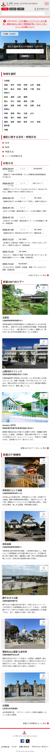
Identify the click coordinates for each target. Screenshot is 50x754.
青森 (6, 85)
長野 (12, 97)
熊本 (25, 122)
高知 (25, 117)
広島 (25, 113)
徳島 (6, 117)
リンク (14, 747)
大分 (32, 122)
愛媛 (19, 117)
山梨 (19, 97)
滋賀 (12, 105)
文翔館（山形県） (10, 34)
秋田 (25, 85)
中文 (20, 9)
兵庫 (32, 105)
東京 (6, 89)
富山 (6, 101)
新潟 (6, 97)
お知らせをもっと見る (37, 275)
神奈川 (7, 93)
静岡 (25, 97)
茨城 (19, 89)
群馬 (25, 89)
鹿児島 (7, 125)
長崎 (19, 122)
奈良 (38, 105)
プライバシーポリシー (40, 747)
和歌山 (7, 109)
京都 (19, 105)
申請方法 (9, 151)
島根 (12, 113)
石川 (12, 101)
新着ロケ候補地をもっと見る (34, 723)
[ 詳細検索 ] (25, 56)
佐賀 (12, 122)
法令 (7, 142)
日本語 (5, 9)
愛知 (25, 101)
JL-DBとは (5, 747)
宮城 (19, 85)
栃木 (12, 89)
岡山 (19, 113)
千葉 (32, 89)
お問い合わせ (24, 747)
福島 (38, 85)
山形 (32, 85)
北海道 (7, 80)
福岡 (6, 122)
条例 (7, 147)
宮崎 (38, 122)
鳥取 (6, 113)
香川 (12, 117)
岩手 (12, 85)
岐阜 (19, 101)
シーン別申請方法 (13, 156)
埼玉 (38, 89)
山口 (32, 113)
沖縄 (6, 129)
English (13, 9)
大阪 (25, 105)
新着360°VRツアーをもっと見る (34, 448)
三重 (32, 101)
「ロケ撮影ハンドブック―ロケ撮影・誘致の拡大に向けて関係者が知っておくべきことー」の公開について (25, 24)
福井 (6, 105)
